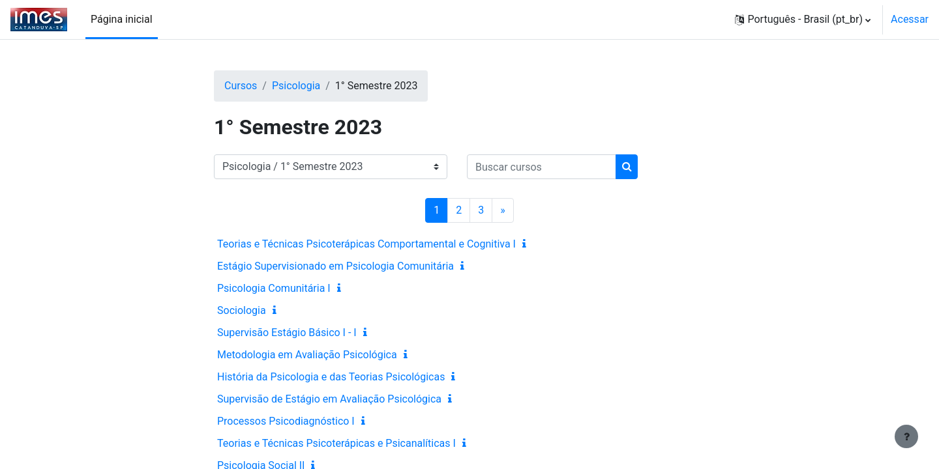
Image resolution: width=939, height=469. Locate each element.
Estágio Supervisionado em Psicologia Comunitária (335, 266)
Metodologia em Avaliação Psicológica (307, 354)
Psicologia (296, 85)
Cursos (240, 85)
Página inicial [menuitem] (122, 19)
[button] (803, 19)
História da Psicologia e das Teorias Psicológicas (331, 377)
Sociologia (241, 310)
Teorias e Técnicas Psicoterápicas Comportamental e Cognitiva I (366, 244)
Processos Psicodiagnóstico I (286, 421)
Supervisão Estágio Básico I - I (287, 332)
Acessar (910, 19)
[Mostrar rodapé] (906, 436)
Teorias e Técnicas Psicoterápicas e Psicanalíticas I (336, 443)
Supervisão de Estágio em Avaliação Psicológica (329, 399)
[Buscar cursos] (541, 166)
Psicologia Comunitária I (274, 288)
